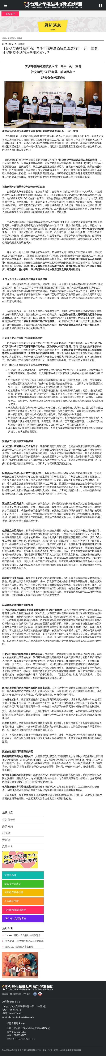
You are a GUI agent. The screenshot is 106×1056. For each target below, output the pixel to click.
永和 (23, 1023)
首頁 (4, 38)
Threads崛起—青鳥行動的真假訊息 (23, 935)
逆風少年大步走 (12, 884)
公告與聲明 (9, 819)
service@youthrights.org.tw (23, 1017)
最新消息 (11, 38)
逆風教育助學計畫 (13, 892)
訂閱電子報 (7, 994)
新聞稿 (19, 38)
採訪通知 (7, 826)
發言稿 (6, 839)
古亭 (19, 1002)
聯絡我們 (26, 994)
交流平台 (7, 846)
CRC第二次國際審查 (15, 918)
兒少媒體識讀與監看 (15, 910)
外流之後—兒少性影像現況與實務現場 (24, 941)
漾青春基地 (10, 875)
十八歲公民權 (11, 901)
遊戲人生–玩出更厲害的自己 (19, 946)
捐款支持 (10, 14)
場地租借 (17, 994)
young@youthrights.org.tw (25, 1039)
